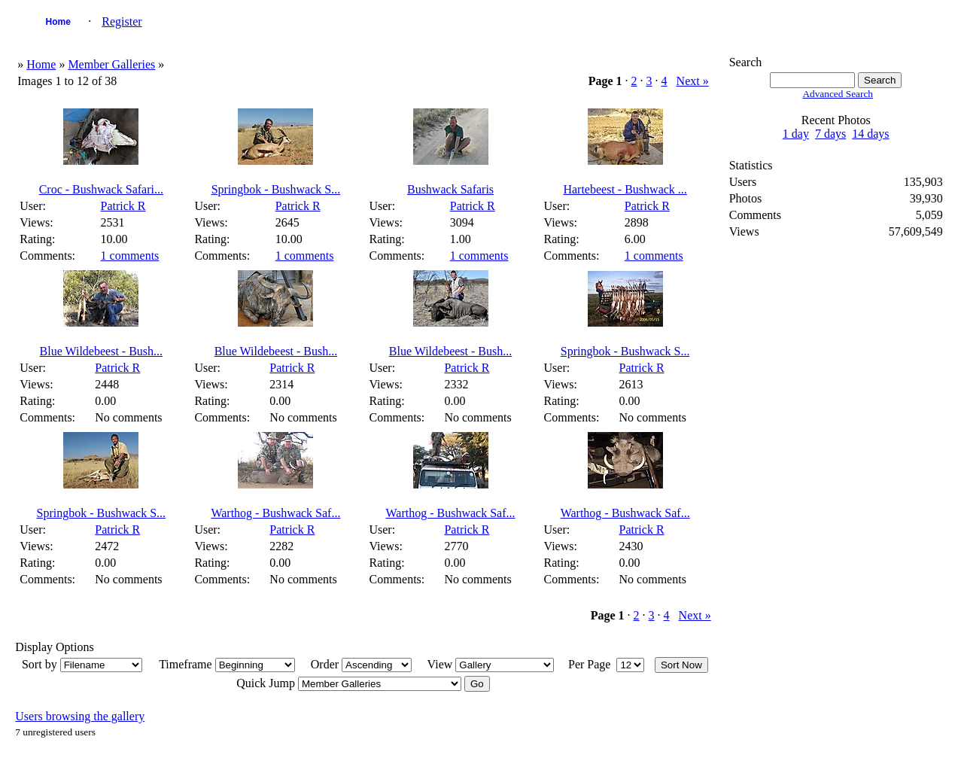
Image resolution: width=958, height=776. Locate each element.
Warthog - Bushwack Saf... (275, 513)
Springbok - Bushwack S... (276, 189)
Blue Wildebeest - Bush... (101, 351)
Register (121, 21)
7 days (830, 133)
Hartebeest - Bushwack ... (624, 189)
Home (58, 22)
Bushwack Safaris (450, 189)
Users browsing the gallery (79, 716)
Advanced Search (837, 93)
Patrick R (123, 205)
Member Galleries (111, 64)
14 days (870, 133)
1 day (796, 133)
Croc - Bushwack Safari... (101, 189)
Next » (693, 81)
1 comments (130, 255)
